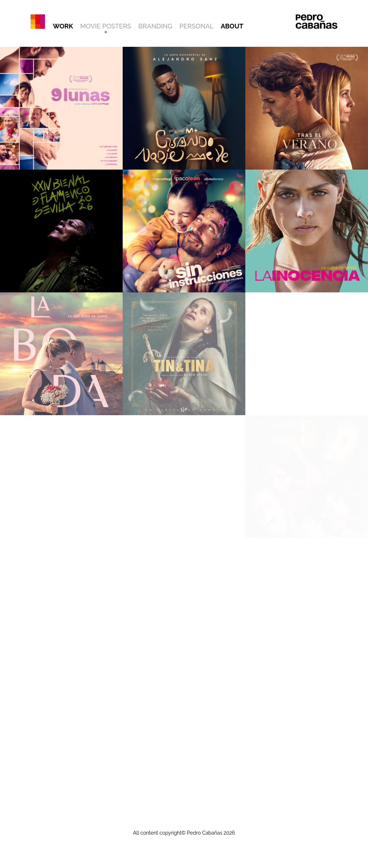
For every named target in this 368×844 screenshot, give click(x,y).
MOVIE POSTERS (105, 26)
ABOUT (232, 26)
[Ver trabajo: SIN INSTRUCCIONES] (184, 231)
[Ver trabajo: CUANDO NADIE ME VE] (184, 108)
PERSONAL (197, 26)
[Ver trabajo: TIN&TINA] (184, 353)
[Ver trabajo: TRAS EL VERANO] (306, 108)
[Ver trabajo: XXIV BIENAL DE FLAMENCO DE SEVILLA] (61, 231)
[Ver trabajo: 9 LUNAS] (61, 108)
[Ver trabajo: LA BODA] (61, 353)
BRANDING (155, 26)
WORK (63, 26)
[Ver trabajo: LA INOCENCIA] (306, 231)
